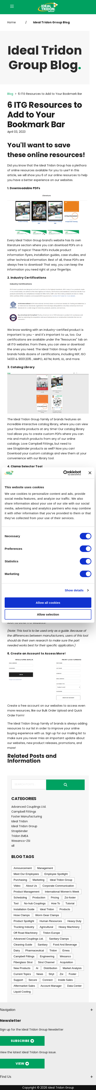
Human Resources (51, 921)
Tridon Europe (51, 932)
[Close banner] (90, 472)
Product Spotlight (24, 921)
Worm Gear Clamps (47, 915)
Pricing (55, 897)
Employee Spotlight (56, 873)
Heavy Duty (74, 921)
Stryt (51, 974)
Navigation (46, 1009)
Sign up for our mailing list (64, 733)
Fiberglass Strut (23, 962)
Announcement (23, 868)
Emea (65, 950)
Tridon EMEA (19, 836)
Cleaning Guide (23, 944)
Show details (74, 590)
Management (45, 868)
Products (65, 909)
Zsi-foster (70, 897)
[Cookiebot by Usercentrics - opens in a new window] (63, 472)
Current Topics (22, 974)
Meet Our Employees (26, 873)
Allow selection (48, 614)
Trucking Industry (24, 926)
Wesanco (65, 956)
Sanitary (43, 944)
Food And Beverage (65, 944)
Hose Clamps (22, 915)
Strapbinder (21, 448)
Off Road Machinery (25, 932)
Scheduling (20, 897)
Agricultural (46, 926)
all (12, 846)
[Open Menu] (12, 7)
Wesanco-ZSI (20, 841)
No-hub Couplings (35, 903)
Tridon (53, 950)
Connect (48, 979)
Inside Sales (65, 979)
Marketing (39, 879)
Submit (65, 784)
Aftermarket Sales (24, 985)
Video (17, 885)
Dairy (17, 950)
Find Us (46, 1076)
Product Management (26, 891)
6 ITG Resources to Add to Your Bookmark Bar (50, 94)
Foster (72, 974)
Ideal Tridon (19, 821)
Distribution (50, 968)
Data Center (74, 985)
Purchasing (20, 879)
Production (38, 897)
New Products (22, 968)
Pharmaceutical (34, 950)
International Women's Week (62, 891)
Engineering (47, 956)
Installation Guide (24, 909)
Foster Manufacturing (26, 816)
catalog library (48, 424)
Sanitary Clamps (59, 938)
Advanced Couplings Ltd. (28, 807)
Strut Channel (46, 962)
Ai (37, 968)
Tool (16, 903)
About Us (31, 885)
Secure (33, 979)
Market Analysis (72, 968)
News (39, 974)
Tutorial (69, 903)
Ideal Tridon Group (24, 826)
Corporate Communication (58, 885)
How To (55, 903)
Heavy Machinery (69, 926)
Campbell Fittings (40, 444)
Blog (10, 94)
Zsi (61, 974)
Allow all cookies (48, 602)
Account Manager (51, 985)
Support (18, 979)
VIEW (22, 1063)
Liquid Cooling (22, 991)
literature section (19, 245)
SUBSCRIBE (22, 1040)
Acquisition (66, 962)
